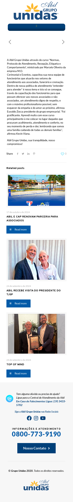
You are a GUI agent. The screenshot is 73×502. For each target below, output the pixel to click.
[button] (36, 26)
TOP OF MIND (15, 364)
